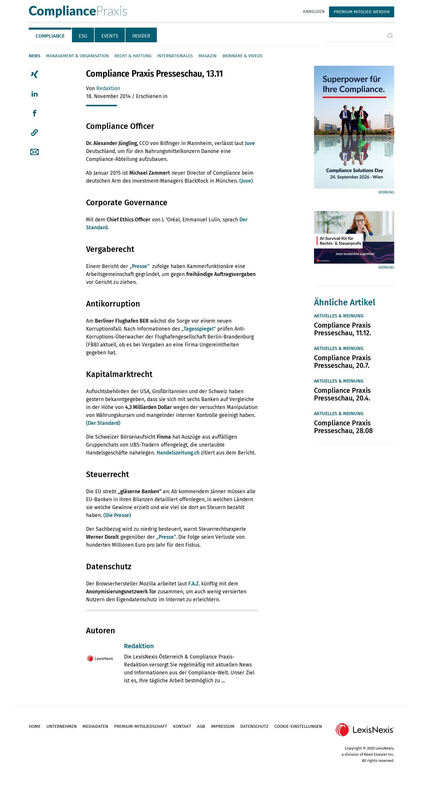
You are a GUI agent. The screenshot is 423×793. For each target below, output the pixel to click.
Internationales (175, 55)
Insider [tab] (141, 36)
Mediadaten (95, 726)
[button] (34, 133)
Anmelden (314, 11)
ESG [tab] (83, 36)
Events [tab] (109, 36)
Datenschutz (254, 726)
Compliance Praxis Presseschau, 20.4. (342, 394)
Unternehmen (61, 726)
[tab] (50, 35)
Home (35, 726)
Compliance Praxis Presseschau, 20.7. (342, 362)
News (34, 55)
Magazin (207, 55)
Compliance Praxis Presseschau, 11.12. (342, 329)
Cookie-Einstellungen (298, 726)
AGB (201, 726)
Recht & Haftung (133, 55)
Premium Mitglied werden (362, 11)
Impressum (222, 726)
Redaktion (108, 88)
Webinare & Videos (242, 55)
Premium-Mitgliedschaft (140, 726)
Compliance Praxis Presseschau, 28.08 (343, 427)
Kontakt (182, 726)
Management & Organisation (77, 55)
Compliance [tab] (50, 36)
